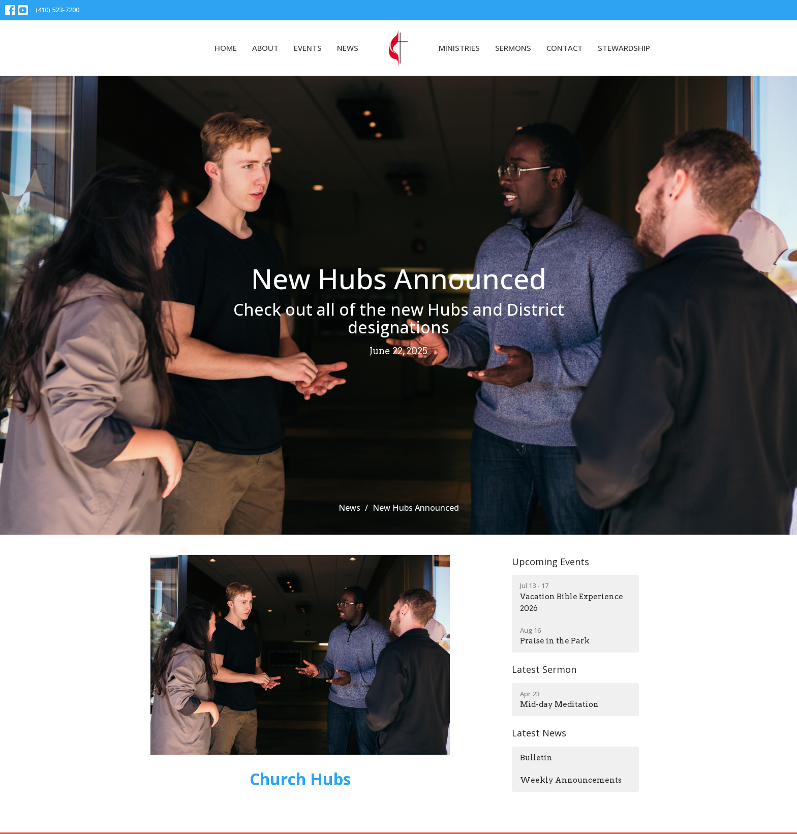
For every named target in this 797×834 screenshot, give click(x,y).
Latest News (539, 733)
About (265, 48)
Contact (564, 48)
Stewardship (624, 48)
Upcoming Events (550, 561)
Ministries (459, 48)
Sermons (513, 48)
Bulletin (536, 757)
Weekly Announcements (571, 780)
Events (308, 48)
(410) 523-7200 (57, 9)
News (347, 48)
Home (225, 48)
